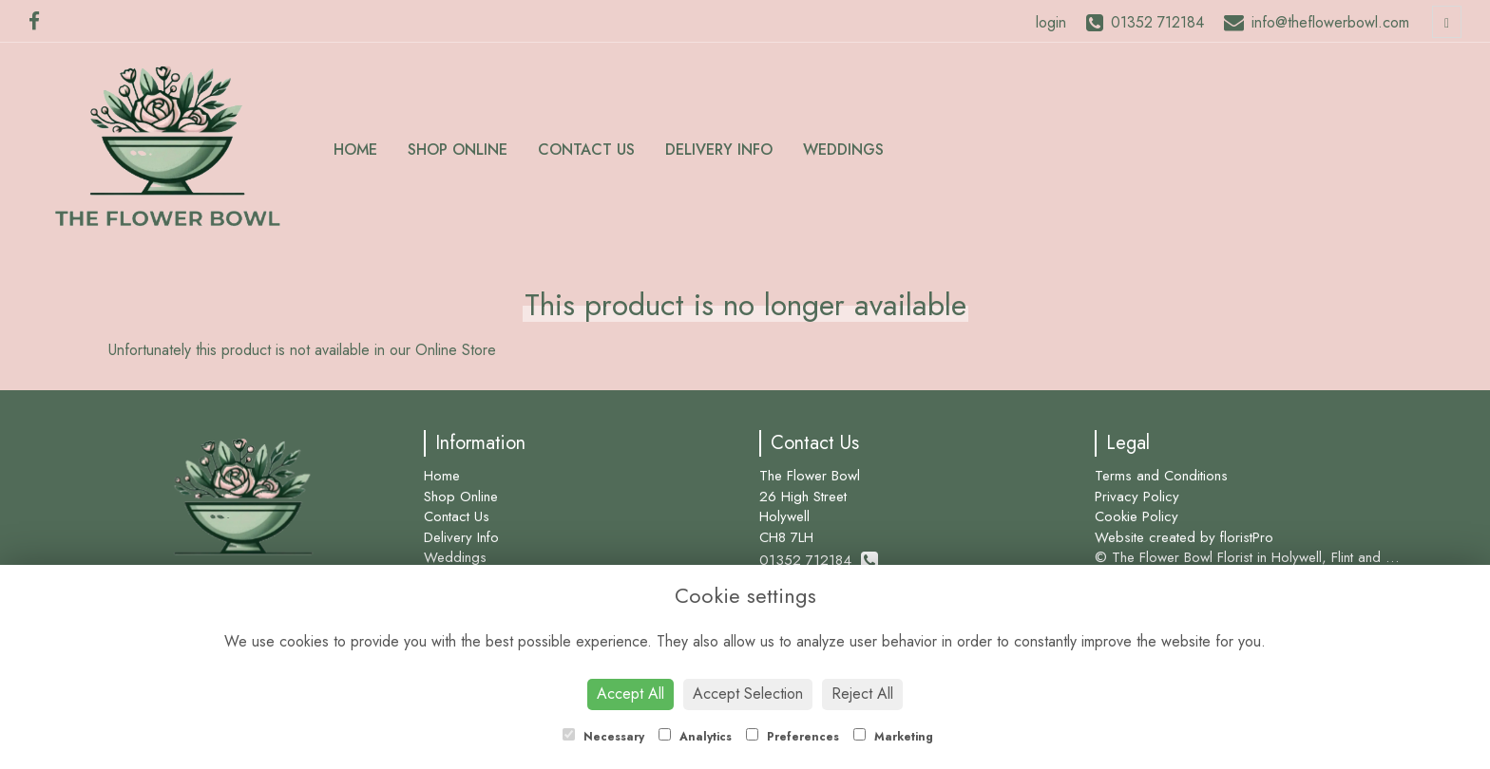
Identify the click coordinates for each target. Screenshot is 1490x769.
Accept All (630, 693)
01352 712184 (818, 560)
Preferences (792, 736)
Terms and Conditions (1161, 475)
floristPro (1246, 537)
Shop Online (457, 149)
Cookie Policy (1136, 516)
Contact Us (586, 149)
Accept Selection (748, 693)
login (1051, 22)
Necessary (603, 736)
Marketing (893, 736)
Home (355, 149)
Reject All (862, 693)
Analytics (695, 736)
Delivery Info (719, 149)
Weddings (843, 149)
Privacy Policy (1137, 496)
